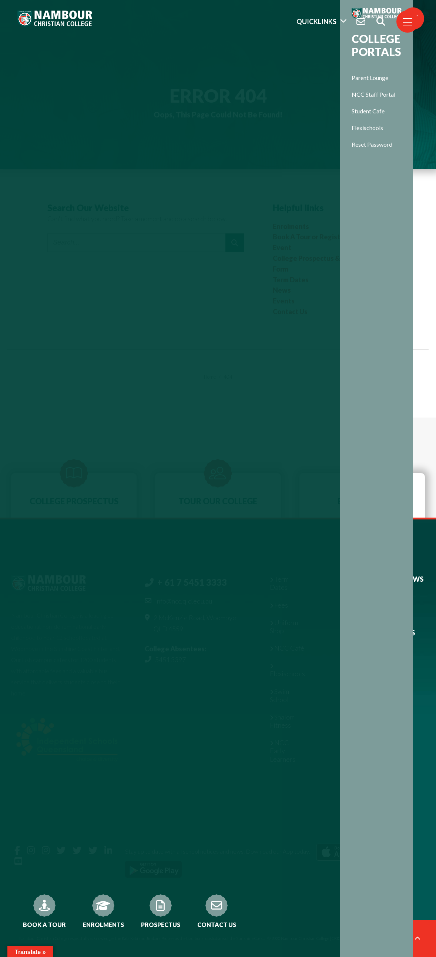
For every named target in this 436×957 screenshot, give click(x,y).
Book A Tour (44, 911)
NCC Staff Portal (373, 94)
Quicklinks (316, 21)
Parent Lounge (370, 77)
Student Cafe (368, 110)
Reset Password (372, 144)
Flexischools (367, 127)
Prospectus (160, 911)
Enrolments (103, 911)
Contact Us (216, 911)
